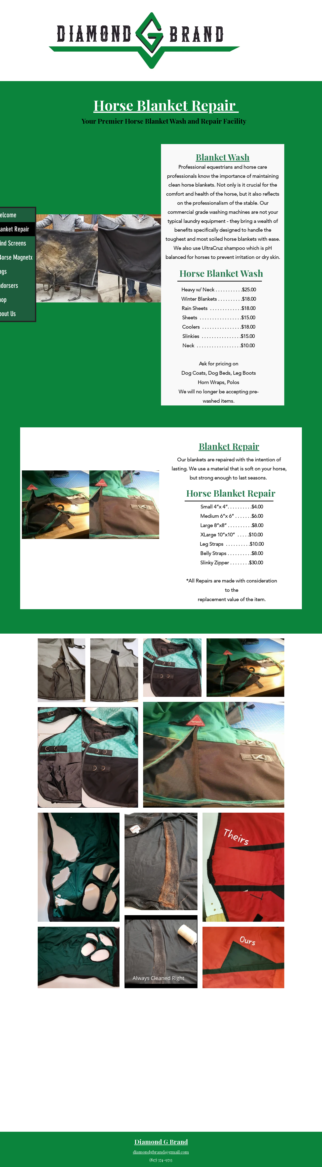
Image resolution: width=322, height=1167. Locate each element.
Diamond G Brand (161, 1141)
